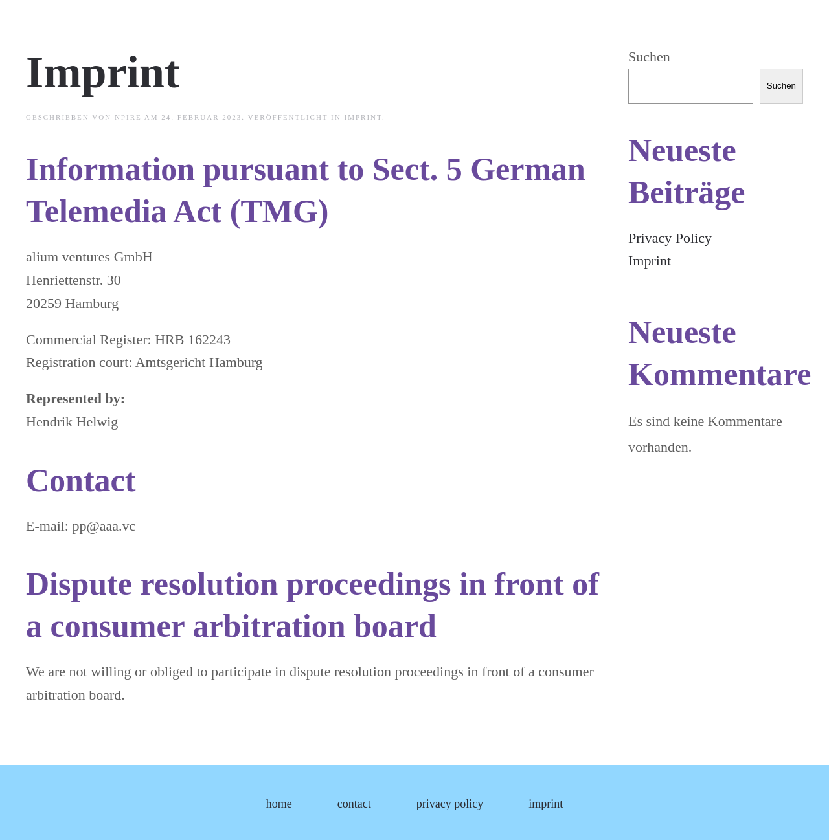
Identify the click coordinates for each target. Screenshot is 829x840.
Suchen (649, 57)
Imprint (102, 72)
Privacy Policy (670, 238)
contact (354, 803)
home (279, 803)
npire (128, 117)
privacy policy (449, 803)
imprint (362, 117)
